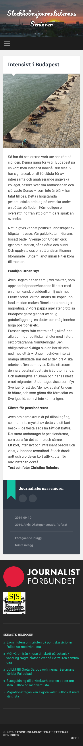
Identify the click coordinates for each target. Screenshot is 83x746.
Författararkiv (23, 498)
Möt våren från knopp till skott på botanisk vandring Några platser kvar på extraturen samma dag (42, 658)
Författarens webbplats (33, 498)
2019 (18, 524)
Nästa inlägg (24, 545)
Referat (62, 524)
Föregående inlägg (28, 538)
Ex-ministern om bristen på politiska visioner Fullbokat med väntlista (39, 644)
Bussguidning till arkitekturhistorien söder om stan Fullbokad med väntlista (40, 683)
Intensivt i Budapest (33, 64)
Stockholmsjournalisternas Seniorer (41, 18)
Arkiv (26, 524)
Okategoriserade (43, 524)
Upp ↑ (75, 738)
